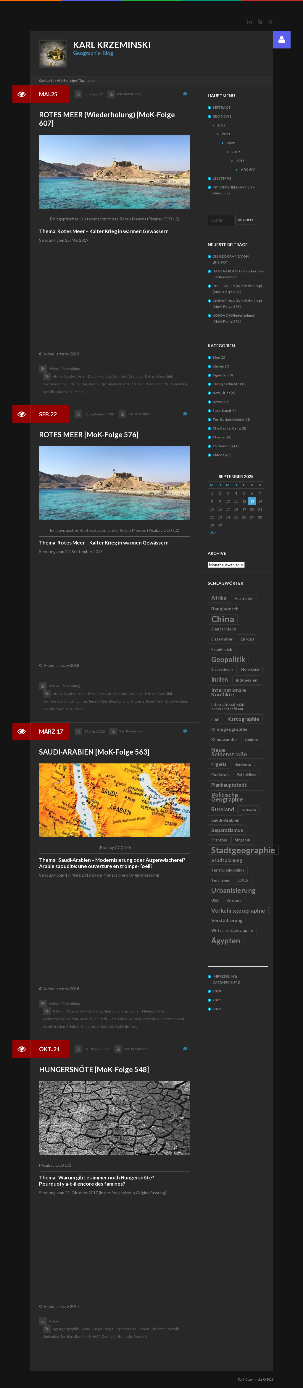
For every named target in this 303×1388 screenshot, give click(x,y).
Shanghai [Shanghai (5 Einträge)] (219, 840)
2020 (231, 143)
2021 (226, 134)
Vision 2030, (105, 1026)
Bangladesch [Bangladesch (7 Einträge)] (224, 608)
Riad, (181, 1019)
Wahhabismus (126, 1026)
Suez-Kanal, (65, 392)
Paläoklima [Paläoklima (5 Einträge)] (246, 775)
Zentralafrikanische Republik (124, 1336)
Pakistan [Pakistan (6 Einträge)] (220, 774)
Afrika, (58, 376)
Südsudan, (51, 1336)
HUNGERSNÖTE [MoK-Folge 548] (94, 1069)
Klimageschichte (225, 384)
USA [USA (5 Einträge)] (215, 900)
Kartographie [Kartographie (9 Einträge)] (243, 719)
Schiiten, (73, 1026)
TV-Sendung (70, 368)
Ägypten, (70, 376)
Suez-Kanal (221, 410)
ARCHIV (248, 169)
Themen (219, 437)
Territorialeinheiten (228, 419)
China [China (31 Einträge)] (222, 618)
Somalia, (49, 392)
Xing (270, 22)
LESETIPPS (221, 178)
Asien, (82, 376)
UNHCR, (95, 1336)
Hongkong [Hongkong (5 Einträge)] (250, 669)
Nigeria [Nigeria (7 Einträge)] (219, 764)
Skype (260, 22)
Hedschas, (112, 1011)
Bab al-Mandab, (100, 376)
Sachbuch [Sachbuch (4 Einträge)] (249, 810)
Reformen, (168, 1019)
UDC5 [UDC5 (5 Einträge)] (243, 880)
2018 (240, 160)
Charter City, (76, 1011)
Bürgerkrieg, (101, 1329)
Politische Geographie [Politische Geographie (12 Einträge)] (227, 797)
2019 (235, 151)
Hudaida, (73, 384)
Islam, (125, 1011)
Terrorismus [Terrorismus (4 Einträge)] (220, 880)
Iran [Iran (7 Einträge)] (215, 719)
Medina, (148, 1011)
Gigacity (219, 375)
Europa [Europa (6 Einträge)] (247, 638)
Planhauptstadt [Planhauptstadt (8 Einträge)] (229, 785)
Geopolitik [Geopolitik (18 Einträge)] (228, 659)
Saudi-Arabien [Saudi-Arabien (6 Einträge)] (225, 820)
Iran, (84, 384)
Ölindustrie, (99, 1019)
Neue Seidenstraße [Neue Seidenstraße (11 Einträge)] (229, 752)
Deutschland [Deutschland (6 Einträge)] (223, 628)
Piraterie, (138, 384)
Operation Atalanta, (115, 384)
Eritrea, (150, 376)
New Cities (221, 393)
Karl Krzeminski (129, 94)
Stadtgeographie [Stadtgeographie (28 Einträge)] (243, 850)
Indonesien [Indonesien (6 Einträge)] (246, 679)
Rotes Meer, (155, 384)
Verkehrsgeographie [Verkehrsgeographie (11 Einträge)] (238, 910)
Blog (216, 357)
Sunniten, (88, 1026)
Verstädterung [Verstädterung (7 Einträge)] (227, 920)
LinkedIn (249, 22)
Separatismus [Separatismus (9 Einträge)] (227, 830)
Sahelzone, (159, 1329)
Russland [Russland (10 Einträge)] (222, 809)
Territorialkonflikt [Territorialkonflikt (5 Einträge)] (227, 870)
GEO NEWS (221, 116)
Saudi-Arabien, (176, 384)
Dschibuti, (120, 376)
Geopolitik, (165, 376)
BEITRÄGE (221, 107)
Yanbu (79, 392)
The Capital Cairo (226, 428)
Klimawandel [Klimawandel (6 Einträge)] (224, 739)
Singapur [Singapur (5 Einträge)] (242, 840)
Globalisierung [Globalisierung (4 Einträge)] (222, 669)
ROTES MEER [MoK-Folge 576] (88, 434)
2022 (221, 125)
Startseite (46, 80)
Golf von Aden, (54, 384)
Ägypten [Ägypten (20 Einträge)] (225, 940)
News (217, 401)
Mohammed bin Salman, (61, 1019)
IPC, (135, 1329)
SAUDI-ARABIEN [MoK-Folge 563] (94, 751)
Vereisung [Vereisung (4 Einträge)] (234, 900)
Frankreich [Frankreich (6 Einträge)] (221, 649)
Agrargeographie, (66, 1329)
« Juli (212, 531)
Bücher (218, 366)
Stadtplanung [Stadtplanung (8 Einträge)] (226, 860)
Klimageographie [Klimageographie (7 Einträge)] (229, 729)
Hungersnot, (121, 1329)
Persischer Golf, (121, 1019)
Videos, (54, 368)
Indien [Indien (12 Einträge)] (219, 679)
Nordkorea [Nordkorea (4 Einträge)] (243, 764)
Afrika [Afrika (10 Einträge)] (219, 598)
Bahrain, (59, 1011)
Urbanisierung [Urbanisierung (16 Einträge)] (233, 890)
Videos (54, 1321)
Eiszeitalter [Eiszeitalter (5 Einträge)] (222, 639)
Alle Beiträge (67, 80)
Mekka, (160, 1011)
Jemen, (93, 384)
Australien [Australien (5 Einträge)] (244, 599)
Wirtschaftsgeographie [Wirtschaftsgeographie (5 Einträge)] (232, 930)
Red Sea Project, (147, 1019)
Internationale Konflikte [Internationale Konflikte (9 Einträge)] (228, 692)
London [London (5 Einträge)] (251, 739)
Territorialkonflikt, (74, 1336)
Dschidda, (136, 376)
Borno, (85, 1329)
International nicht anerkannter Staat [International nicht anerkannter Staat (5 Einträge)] (228, 706)
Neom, (84, 1019)
